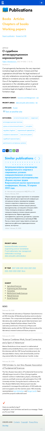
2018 (19, 271)
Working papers (14, 29)
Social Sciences (12, 298)
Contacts (17, 422)
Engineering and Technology (17, 288)
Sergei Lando (32, 391)
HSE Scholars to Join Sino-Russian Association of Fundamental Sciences (22, 366)
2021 (6, 271)
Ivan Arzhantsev (18, 391)
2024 (26, 268)
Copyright (24, 422)
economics (23, 246)
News (4, 306)
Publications (20, 10)
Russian (15, 108)
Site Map (5, 426)
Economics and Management (27, 98)
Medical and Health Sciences (17, 293)
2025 (22, 268)
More (23, 271)
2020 (10, 271)
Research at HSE (21, 36)
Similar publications (19, 158)
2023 (30, 268)
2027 (13, 268)
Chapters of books (15, 24)
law (20, 251)
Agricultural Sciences (14, 286)
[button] (6, 162)
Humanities (11, 291)
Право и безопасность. (9, 62)
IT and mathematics (11, 251)
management (26, 251)
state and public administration (15, 256)
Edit (41, 428)
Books (6, 19)
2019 (15, 271)
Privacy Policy (33, 422)
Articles (18, 19)
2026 (17, 268)
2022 (34, 268)
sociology (17, 253)
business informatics (11, 246)
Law (37, 98)
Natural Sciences (13, 296)
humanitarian (24, 249)
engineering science (12, 249)
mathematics (9, 253)
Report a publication (9, 36)
